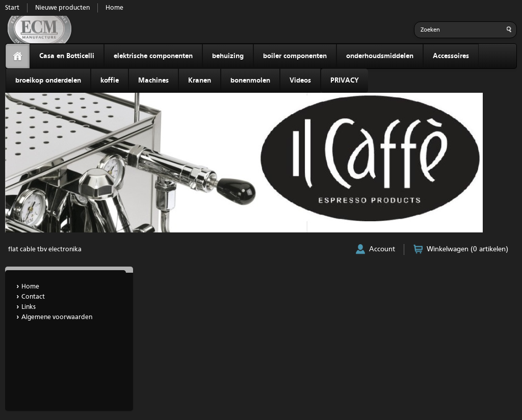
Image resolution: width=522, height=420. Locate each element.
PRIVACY (344, 80)
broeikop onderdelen (48, 80)
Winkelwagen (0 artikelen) (467, 249)
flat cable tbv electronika (45, 249)
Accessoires (451, 56)
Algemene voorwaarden (56, 317)
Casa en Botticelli (66, 56)
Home (114, 8)
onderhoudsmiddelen (379, 56)
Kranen (199, 80)
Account (382, 249)
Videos (300, 80)
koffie (109, 80)
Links (28, 307)
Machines (153, 80)
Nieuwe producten (62, 8)
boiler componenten (295, 56)
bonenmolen (250, 80)
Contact (33, 297)
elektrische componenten (153, 56)
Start (12, 8)
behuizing (228, 56)
